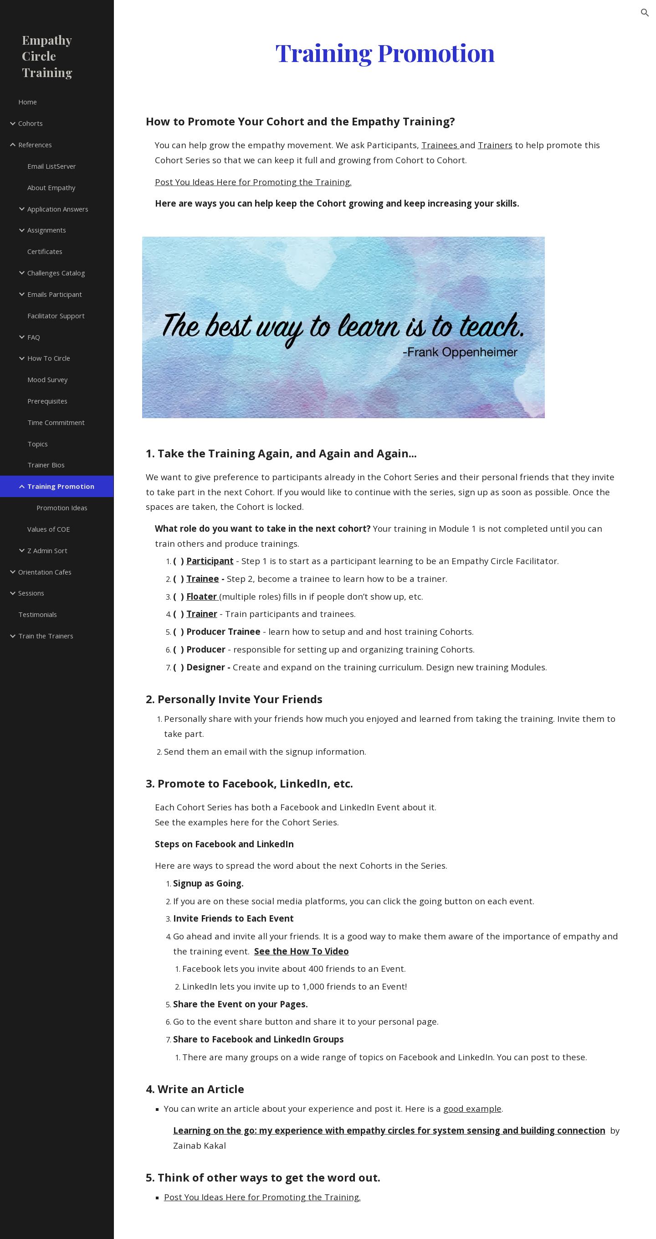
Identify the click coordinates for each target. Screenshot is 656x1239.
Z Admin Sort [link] (47, 550)
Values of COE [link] (48, 529)
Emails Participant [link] (54, 294)
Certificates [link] (44, 251)
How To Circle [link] (48, 358)
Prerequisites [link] (47, 400)
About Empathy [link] (51, 187)
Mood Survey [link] (47, 379)
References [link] (35, 144)
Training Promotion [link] (60, 486)
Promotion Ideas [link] (61, 507)
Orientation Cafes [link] (45, 571)
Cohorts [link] (30, 123)
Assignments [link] (46, 229)
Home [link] (27, 101)
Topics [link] (37, 443)
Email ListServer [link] (51, 166)
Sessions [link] (31, 592)
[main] (385, 51)
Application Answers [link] (57, 208)
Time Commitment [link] (56, 422)
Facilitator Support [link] (56, 315)
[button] (645, 13)
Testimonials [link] (37, 614)
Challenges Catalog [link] (56, 272)
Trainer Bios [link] (46, 464)
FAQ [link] (33, 337)
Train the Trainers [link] (45, 635)
